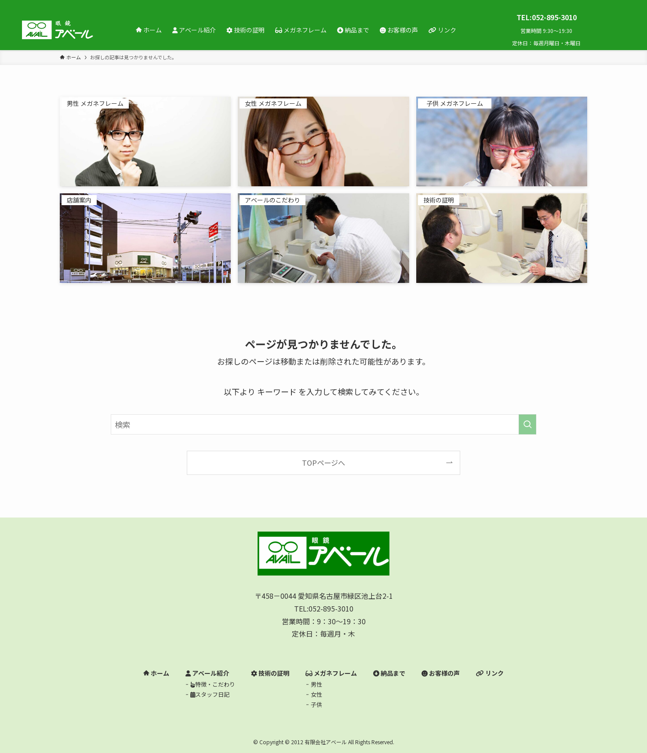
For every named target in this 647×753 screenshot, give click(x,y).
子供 (316, 704)
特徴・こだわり (212, 684)
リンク (490, 673)
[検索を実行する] (527, 424)
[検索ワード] (323, 424)
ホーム (156, 673)
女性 (316, 694)
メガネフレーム (331, 673)
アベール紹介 (207, 673)
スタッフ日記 (209, 694)
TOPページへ (323, 462)
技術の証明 (270, 673)
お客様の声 (441, 673)
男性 (316, 684)
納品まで (389, 673)
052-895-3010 (331, 608)
